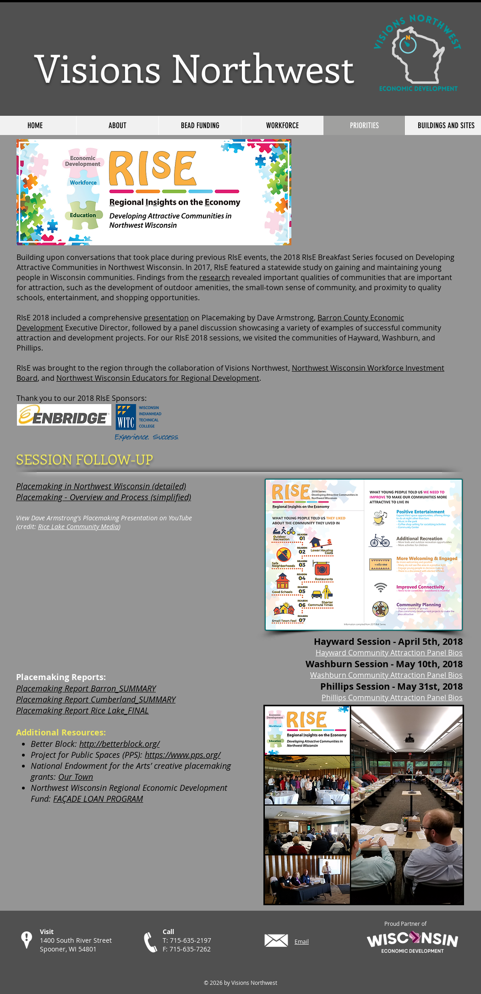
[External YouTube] (131, 601)
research (214, 277)
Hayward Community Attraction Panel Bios (389, 653)
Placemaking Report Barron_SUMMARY (86, 688)
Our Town (75, 776)
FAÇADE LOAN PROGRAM (98, 798)
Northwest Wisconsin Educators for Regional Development (157, 378)
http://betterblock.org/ (119, 743)
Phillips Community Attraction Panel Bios (392, 697)
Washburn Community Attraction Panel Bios (386, 675)
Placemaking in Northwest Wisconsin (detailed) (101, 486)
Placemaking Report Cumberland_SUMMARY (95, 699)
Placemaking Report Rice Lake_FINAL (82, 710)
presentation (166, 318)
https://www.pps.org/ (182, 754)
